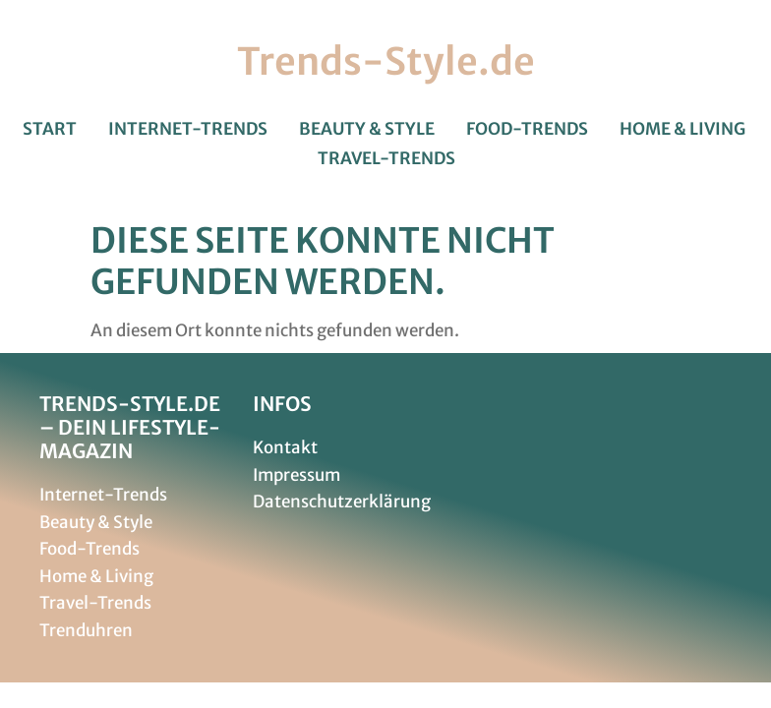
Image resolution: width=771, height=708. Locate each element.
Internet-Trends (187, 129)
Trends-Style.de (386, 61)
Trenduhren (86, 630)
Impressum (296, 475)
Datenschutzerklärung (342, 501)
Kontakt (285, 447)
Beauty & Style (367, 129)
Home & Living (682, 129)
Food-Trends (527, 129)
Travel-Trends (386, 158)
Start (50, 129)
